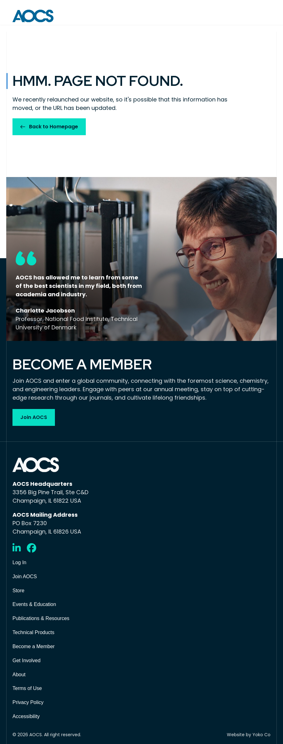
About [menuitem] (19, 674)
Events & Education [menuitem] (34, 604)
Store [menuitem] (18, 590)
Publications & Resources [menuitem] (40, 618)
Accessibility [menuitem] (26, 716)
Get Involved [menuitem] (26, 660)
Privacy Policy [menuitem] (28, 702)
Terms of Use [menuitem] (27, 688)
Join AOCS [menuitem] (24, 576)
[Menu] (266, 16)
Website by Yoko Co (249, 735)
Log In (19, 562)
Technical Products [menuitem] (33, 632)
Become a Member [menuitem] (33, 646)
